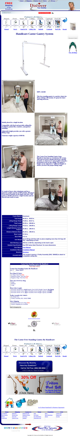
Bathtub (41, 29)
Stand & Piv (23, 29)
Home (7, 412)
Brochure (26, 252)
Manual (6, 29)
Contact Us (28, 412)
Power (15, 29)
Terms (39, 412)
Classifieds (50, 412)
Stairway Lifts (15, 418)
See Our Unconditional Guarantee (34, 318)
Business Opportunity (59, 407)
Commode (49, 29)
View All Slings (73, 52)
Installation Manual (29, 250)
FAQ (61, 412)
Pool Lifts (58, 29)
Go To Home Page (43, 407)
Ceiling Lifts (32, 29)
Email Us (50, 407)
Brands (65, 29)
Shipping (17, 412)
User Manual (27, 247)
